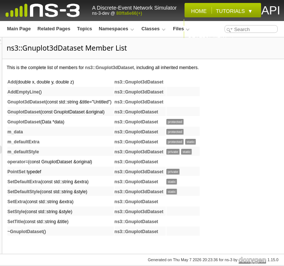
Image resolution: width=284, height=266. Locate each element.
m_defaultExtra (116, 150)
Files (181, 28)
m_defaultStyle (115, 160)
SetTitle (108, 229)
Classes (154, 28)
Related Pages (53, 28)
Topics (84, 28)
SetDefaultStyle (116, 199)
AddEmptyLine (115, 100)
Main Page (19, 28)
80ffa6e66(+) (129, 13)
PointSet (109, 180)
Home (197, 11)
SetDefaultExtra (116, 189)
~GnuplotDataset (117, 239)
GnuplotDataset (116, 120)
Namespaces (116, 28)
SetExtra (109, 209)
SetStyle (108, 219)
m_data (107, 140)
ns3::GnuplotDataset (229, 120)
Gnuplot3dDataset (119, 110)
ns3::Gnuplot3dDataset (202, 67)
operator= (110, 170)
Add (104, 90)
